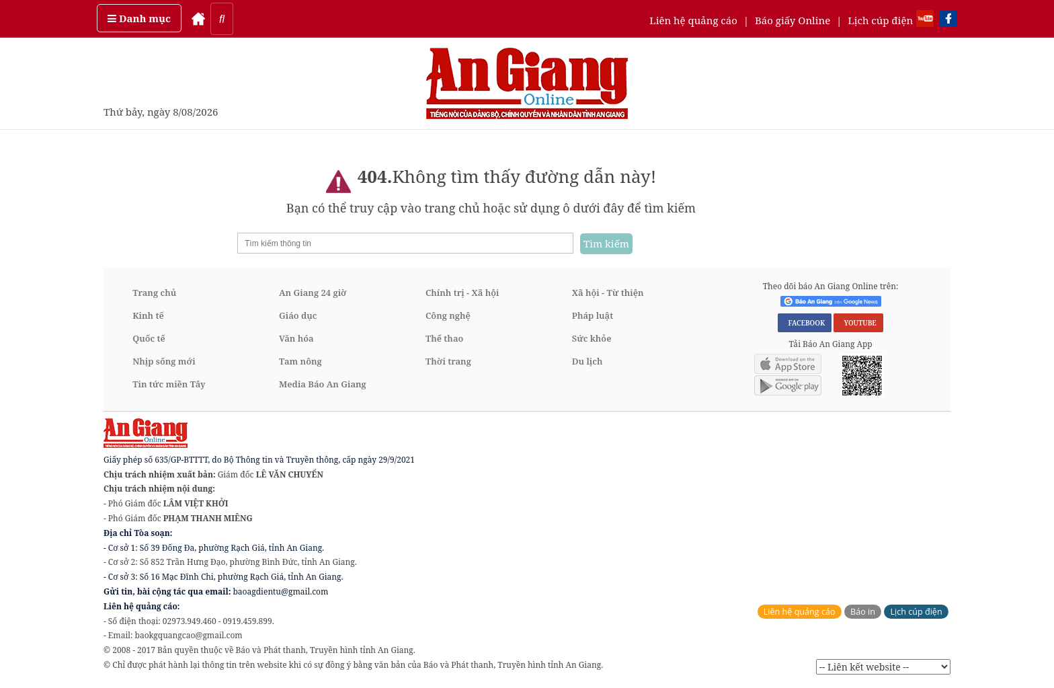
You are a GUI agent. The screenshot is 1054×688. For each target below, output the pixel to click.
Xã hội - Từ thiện (608, 292)
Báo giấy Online (792, 20)
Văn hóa (296, 338)
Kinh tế (148, 315)
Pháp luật (592, 315)
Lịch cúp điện (880, 20)
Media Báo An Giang (322, 384)
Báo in (862, 611)
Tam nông (300, 361)
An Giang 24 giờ (312, 292)
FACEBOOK (804, 323)
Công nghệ (448, 315)
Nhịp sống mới (163, 361)
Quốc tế (148, 338)
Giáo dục (298, 315)
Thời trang (448, 361)
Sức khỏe (592, 338)
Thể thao (444, 338)
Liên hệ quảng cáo (693, 20)
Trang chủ (154, 292)
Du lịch (587, 361)
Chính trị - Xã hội (462, 292)
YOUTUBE (858, 323)
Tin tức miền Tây (168, 384)
